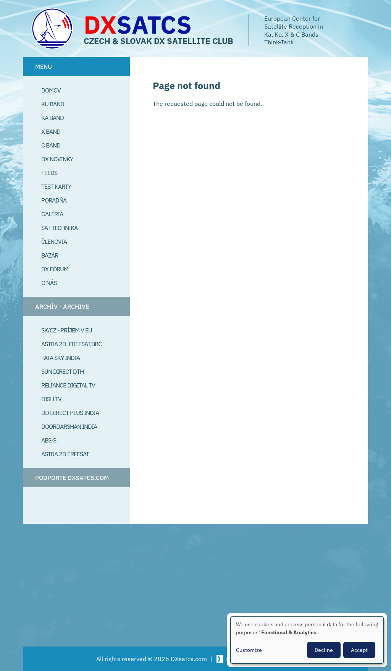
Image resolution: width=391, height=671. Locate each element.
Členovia (54, 241)
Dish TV (51, 399)
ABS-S (48, 440)
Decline (324, 650)
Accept (359, 650)
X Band (50, 131)
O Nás (49, 283)
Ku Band (52, 104)
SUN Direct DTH (62, 371)
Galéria (52, 214)
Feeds (49, 173)
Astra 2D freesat (65, 454)
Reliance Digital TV (68, 385)
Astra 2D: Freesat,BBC (71, 344)
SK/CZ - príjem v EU (66, 330)
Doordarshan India (69, 426)
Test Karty (56, 186)
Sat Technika (59, 228)
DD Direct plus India (70, 413)
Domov (51, 90)
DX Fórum (54, 269)
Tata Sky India (60, 357)
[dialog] (307, 640)
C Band (50, 145)
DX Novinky (57, 159)
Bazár (49, 255)
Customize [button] (249, 650)
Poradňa (53, 200)
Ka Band (52, 118)
